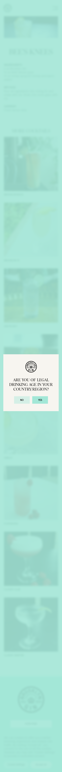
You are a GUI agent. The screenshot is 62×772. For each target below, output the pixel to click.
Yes (40, 400)
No (22, 400)
